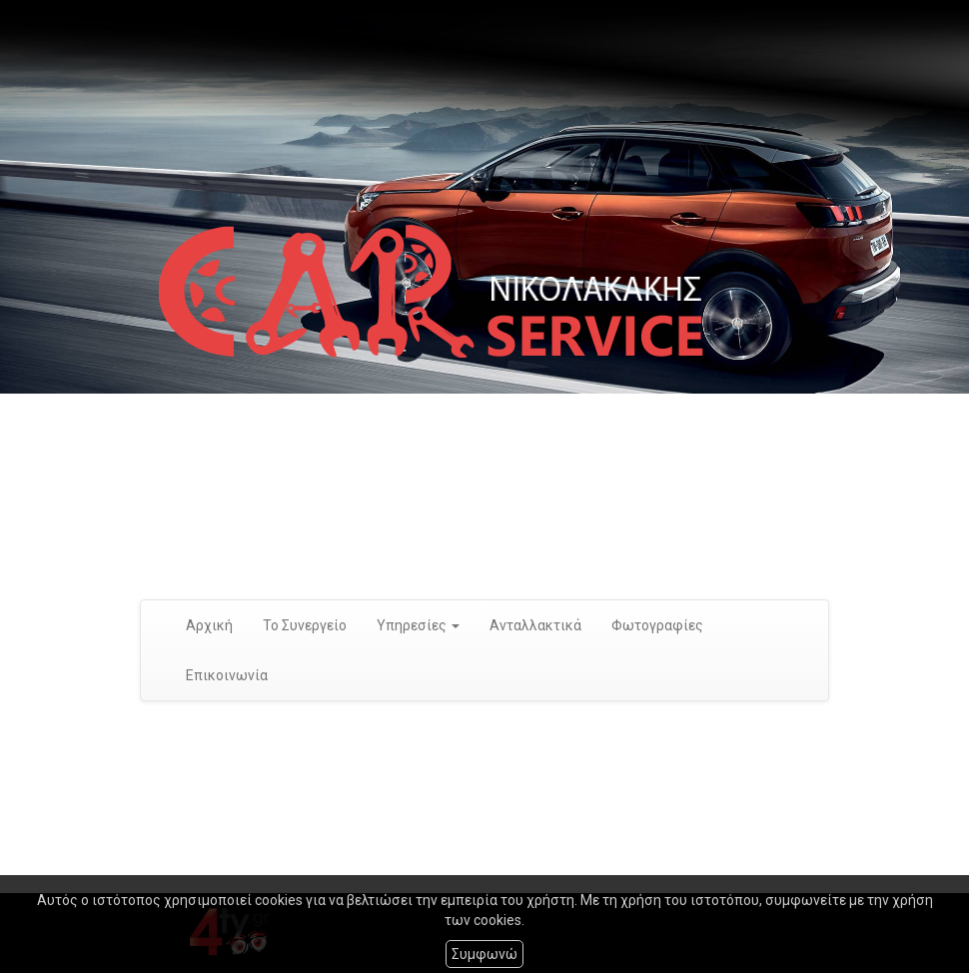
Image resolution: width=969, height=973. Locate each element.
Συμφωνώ (484, 954)
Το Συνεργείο (305, 625)
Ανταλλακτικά (535, 625)
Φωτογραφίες (657, 625)
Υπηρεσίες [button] (418, 625)
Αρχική (209, 625)
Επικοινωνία (227, 675)
